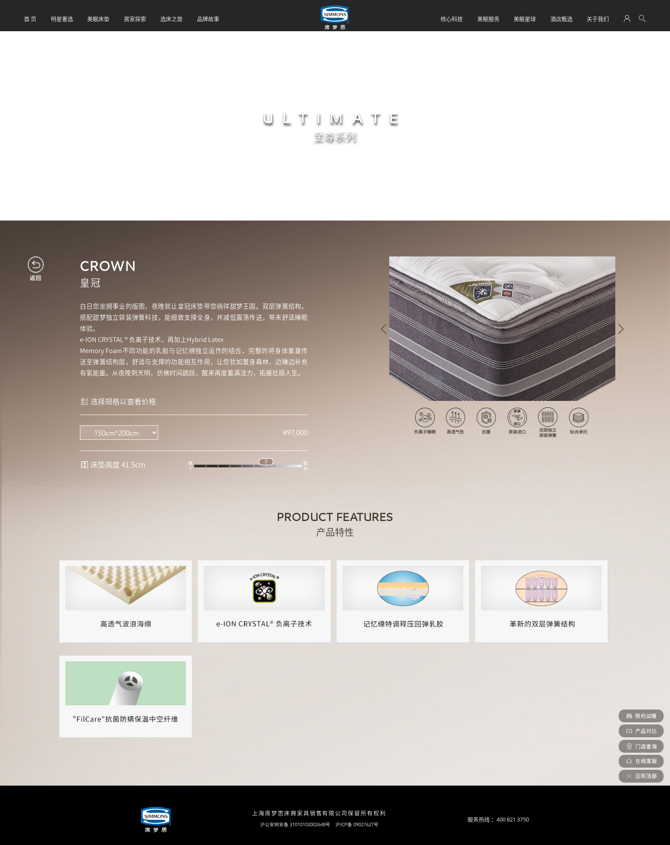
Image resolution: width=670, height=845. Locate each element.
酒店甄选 (561, 18)
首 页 (30, 18)
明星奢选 (62, 18)
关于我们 (598, 18)
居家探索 (135, 18)
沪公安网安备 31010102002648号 (295, 824)
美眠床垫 (98, 18)
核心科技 (452, 18)
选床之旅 (171, 18)
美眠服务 (488, 18)
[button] (383, 329)
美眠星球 (525, 18)
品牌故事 (208, 18)
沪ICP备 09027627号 (357, 824)
